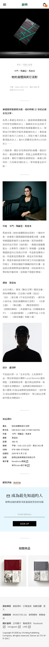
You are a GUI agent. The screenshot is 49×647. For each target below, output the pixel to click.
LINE (27, 626)
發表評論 (17, 482)
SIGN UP (24, 523)
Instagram (14, 626)
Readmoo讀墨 (20, 461)
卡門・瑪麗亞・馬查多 (21, 434)
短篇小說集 (27, 64)
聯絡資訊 (27, 623)
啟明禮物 (33, 614)
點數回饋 (37, 606)
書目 (19, 64)
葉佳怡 (15, 437)
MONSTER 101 (20, 614)
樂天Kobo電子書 (21, 465)
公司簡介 (17, 623)
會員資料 (17, 606)
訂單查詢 (27, 606)
